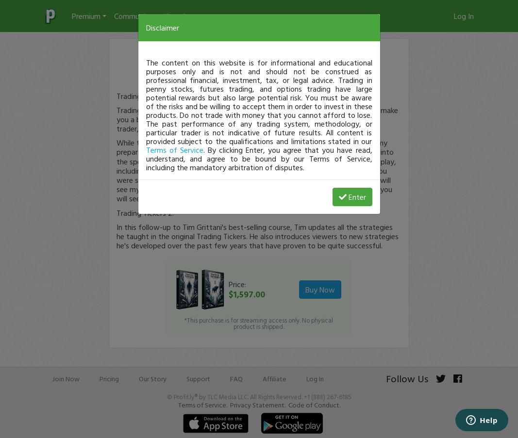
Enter (352, 197)
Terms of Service (174, 150)
